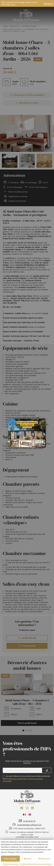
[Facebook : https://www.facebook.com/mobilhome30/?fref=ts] (21, 808)
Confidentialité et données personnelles (36, 864)
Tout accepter (10, 858)
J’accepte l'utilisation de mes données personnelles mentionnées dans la (26, 778)
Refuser (28, 858)
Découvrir (48, 3)
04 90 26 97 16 (27, 638)
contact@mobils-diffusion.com (29, 825)
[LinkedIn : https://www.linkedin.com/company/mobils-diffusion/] (32, 808)
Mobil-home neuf (11, 26)
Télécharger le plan (27, 102)
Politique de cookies (10, 864)
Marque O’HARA (29, 26)
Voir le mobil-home (27, 723)
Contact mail (27, 645)
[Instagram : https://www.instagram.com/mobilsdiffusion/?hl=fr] (27, 808)
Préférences (44, 858)
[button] (23, 730)
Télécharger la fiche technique (27, 95)
